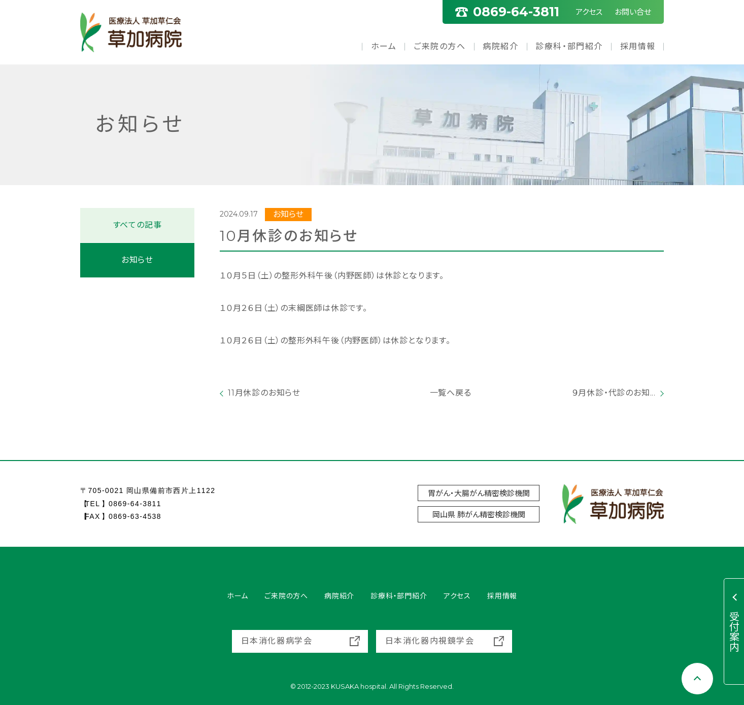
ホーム (384, 46)
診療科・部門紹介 (569, 46)
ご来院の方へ (440, 46)
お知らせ (137, 260)
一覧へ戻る (442, 393)
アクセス (589, 12)
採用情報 (638, 46)
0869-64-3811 (135, 504)
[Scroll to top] (697, 678)
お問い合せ (633, 12)
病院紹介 (500, 46)
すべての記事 (137, 225)
